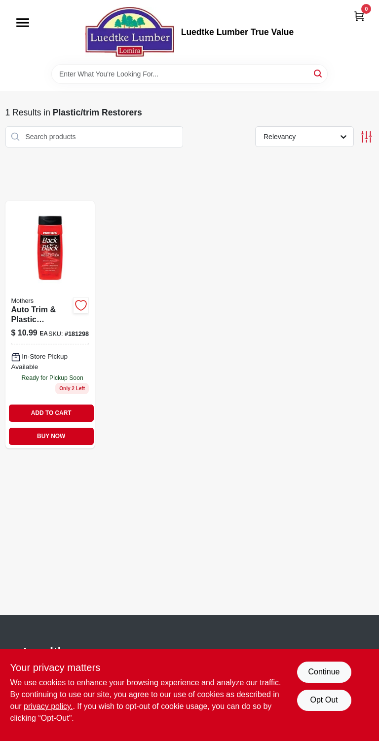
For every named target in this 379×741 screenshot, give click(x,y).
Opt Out (324, 700)
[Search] (318, 73)
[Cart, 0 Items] (359, 16)
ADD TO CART (51, 412)
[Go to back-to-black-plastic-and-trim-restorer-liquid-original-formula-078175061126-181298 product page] (50, 324)
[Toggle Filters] (366, 137)
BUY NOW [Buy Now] (51, 436)
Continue (324, 671)
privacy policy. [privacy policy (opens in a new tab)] (48, 706)
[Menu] (22, 22)
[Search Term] (189, 74)
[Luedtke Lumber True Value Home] (129, 32)
